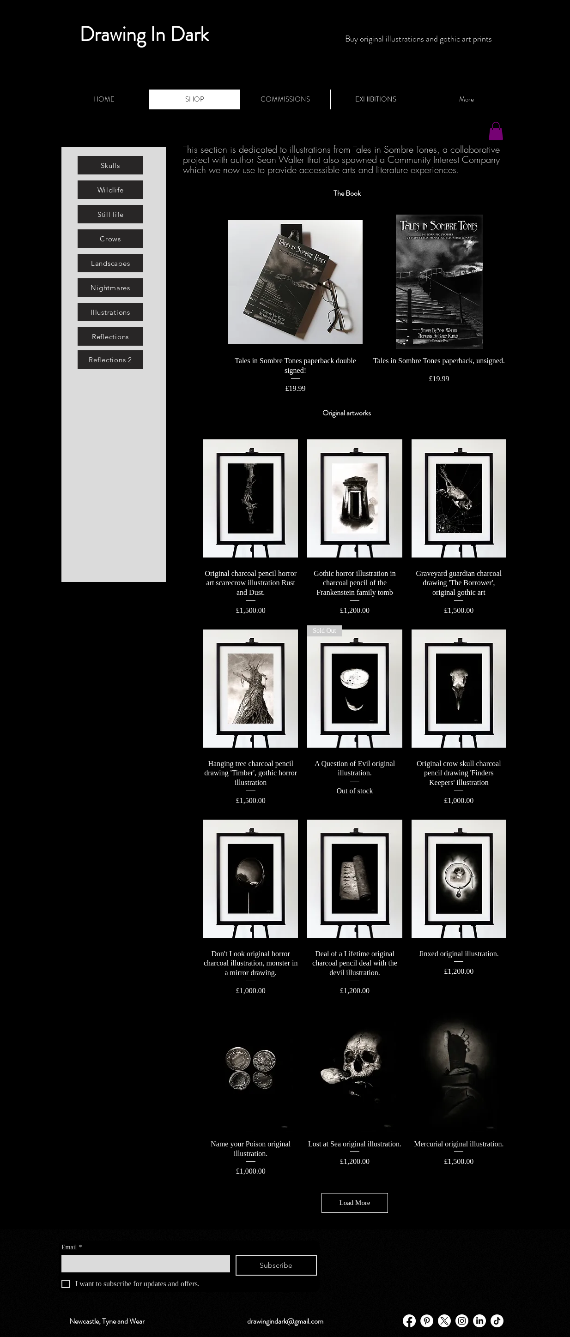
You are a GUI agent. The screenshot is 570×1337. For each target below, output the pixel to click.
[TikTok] (497, 1320)
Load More (354, 1202)
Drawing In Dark (144, 34)
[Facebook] (409, 1320)
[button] (495, 131)
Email (71, 1247)
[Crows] (110, 238)
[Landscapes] (110, 263)
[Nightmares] (110, 287)
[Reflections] (110, 336)
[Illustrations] (110, 312)
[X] (444, 1320)
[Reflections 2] (110, 359)
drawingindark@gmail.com (285, 1321)
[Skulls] (110, 165)
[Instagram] (461, 1320)
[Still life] (110, 214)
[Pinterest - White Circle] (426, 1320)
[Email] (142, 1263)
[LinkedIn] (479, 1320)
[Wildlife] (110, 189)
